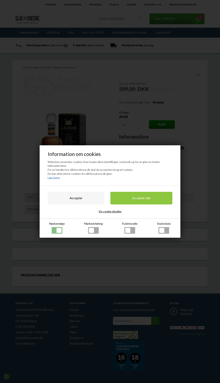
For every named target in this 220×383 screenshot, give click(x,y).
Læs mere (54, 177)
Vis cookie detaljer (110, 211)
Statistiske (164, 228)
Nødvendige (57, 228)
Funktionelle (130, 228)
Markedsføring (93, 228)
